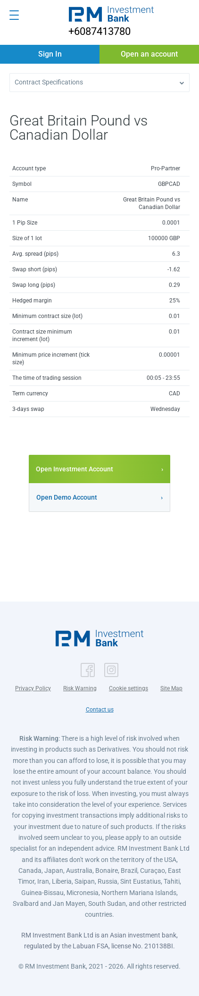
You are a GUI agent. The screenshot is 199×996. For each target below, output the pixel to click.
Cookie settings (128, 688)
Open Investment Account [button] (74, 469)
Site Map (171, 688)
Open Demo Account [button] (66, 497)
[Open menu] (14, 15)
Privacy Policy (33, 688)
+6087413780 (99, 31)
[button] (111, 15)
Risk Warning (80, 688)
